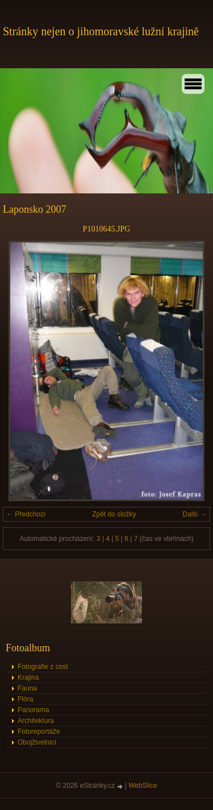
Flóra (25, 699)
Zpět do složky (114, 514)
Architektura (36, 721)
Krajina (28, 677)
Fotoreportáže (39, 731)
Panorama (33, 710)
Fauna (27, 688)
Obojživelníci (37, 742)
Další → (194, 514)
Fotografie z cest (43, 667)
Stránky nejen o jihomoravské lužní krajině (101, 31)
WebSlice (142, 786)
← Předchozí (25, 514)
